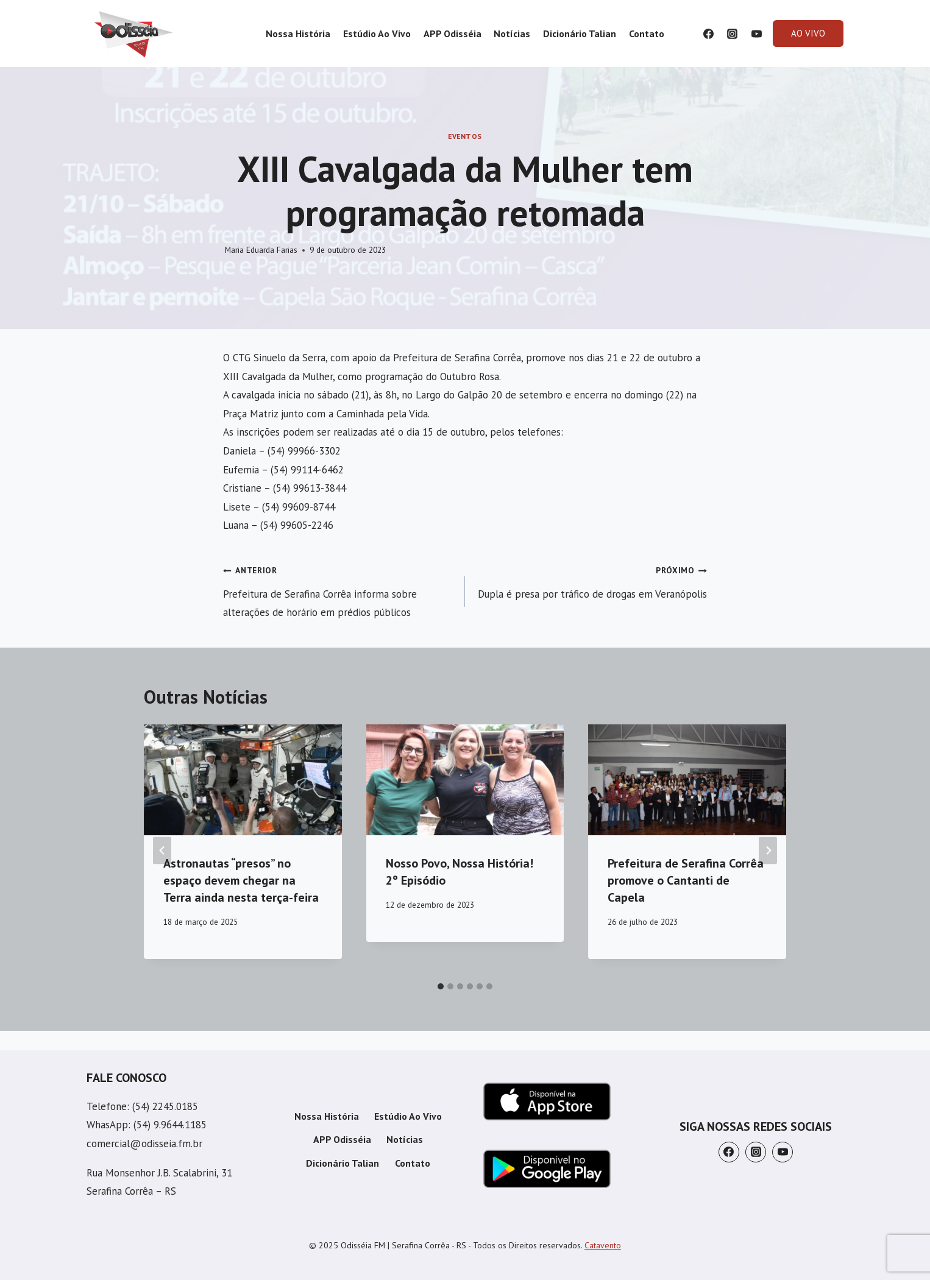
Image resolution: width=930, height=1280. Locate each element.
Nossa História (298, 33)
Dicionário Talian (579, 33)
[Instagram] (732, 33)
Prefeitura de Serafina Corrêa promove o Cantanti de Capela (686, 880)
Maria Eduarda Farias (261, 249)
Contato (646, 33)
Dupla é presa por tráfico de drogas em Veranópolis (591, 580)
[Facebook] (708, 33)
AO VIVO (808, 33)
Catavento (602, 1245)
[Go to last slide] (162, 850)
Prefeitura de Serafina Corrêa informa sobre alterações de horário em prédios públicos (339, 589)
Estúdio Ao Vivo (377, 33)
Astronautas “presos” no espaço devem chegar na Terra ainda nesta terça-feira (241, 880)
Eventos (465, 136)
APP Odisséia (452, 33)
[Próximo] (768, 850)
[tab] (441, 986)
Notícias (512, 33)
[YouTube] (756, 33)
